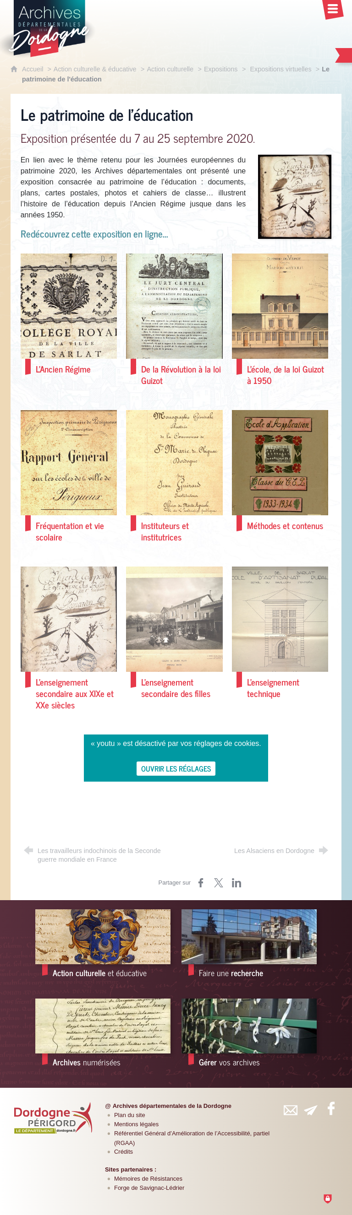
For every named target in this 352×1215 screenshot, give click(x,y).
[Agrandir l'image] (294, 196)
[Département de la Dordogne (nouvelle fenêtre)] (53, 1118)
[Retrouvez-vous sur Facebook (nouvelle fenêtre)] (331, 1108)
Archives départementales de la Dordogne (172, 1105)
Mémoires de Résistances (148, 1178)
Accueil (33, 69)
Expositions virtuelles (280, 69)
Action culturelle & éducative (95, 69)
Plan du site (129, 1115)
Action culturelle (170, 69)
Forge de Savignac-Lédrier (149, 1187)
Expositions (221, 69)
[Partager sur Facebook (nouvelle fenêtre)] (201, 883)
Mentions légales (136, 1124)
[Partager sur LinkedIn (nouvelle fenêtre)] (236, 883)
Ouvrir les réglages (176, 768)
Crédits (123, 1151)
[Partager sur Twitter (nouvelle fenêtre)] (218, 883)
